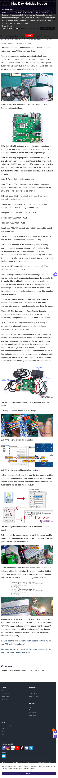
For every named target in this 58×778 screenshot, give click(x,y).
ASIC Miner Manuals (34, 712)
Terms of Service (6, 696)
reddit (13, 748)
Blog (3, 734)
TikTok (22, 748)
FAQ (3, 731)
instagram (8, 748)
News (3, 728)
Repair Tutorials (33, 707)
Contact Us (5, 699)
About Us (4, 691)
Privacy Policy (5, 694)
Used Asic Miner (33, 694)
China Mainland (9, 763)
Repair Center (32, 715)
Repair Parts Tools (34, 696)
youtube (17, 748)
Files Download (33, 710)
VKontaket (26, 748)
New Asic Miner (33, 691)
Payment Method (6, 726)
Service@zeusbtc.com (4, 756)
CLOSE (29, 35)
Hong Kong (20, 763)
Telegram (31, 748)
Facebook (4, 748)
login (29, 670)
